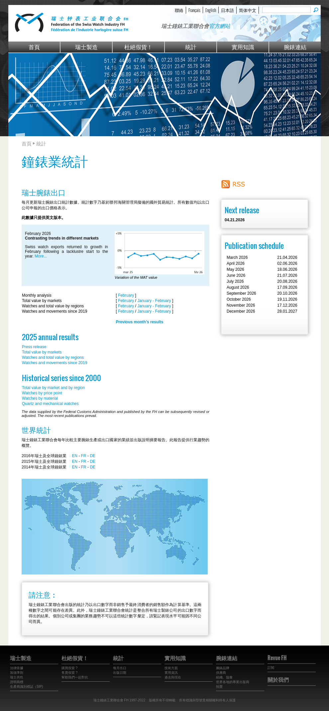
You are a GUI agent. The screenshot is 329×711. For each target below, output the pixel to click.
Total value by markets (41, 352)
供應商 (221, 672)
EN (74, 456)
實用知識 (243, 47)
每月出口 (119, 668)
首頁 (34, 47)
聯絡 (179, 10)
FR (83, 456)
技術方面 (171, 668)
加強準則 (16, 672)
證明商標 (16, 682)
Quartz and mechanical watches (50, 403)
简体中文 (247, 10)
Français (194, 10)
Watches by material (40, 398)
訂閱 (271, 667)
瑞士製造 (86, 47)
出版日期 (119, 672)
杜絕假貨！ (138, 47)
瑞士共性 (16, 677)
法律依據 (16, 668)
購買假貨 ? (69, 668)
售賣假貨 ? (69, 672)
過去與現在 (172, 677)
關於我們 (278, 679)
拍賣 (219, 686)
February (126, 295)
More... (41, 256)
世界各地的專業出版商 (232, 682)
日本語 (227, 10)
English (210, 10)
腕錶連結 (295, 47)
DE (92, 456)
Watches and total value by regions (53, 357)
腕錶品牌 (222, 668)
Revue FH (277, 658)
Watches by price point (42, 393)
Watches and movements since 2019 (54, 362)
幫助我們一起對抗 (74, 677)
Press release (34, 347)
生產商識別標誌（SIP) (26, 686)
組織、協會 (224, 677)
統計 (190, 47)
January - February (154, 300)
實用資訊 (171, 672)
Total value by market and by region (53, 387)
